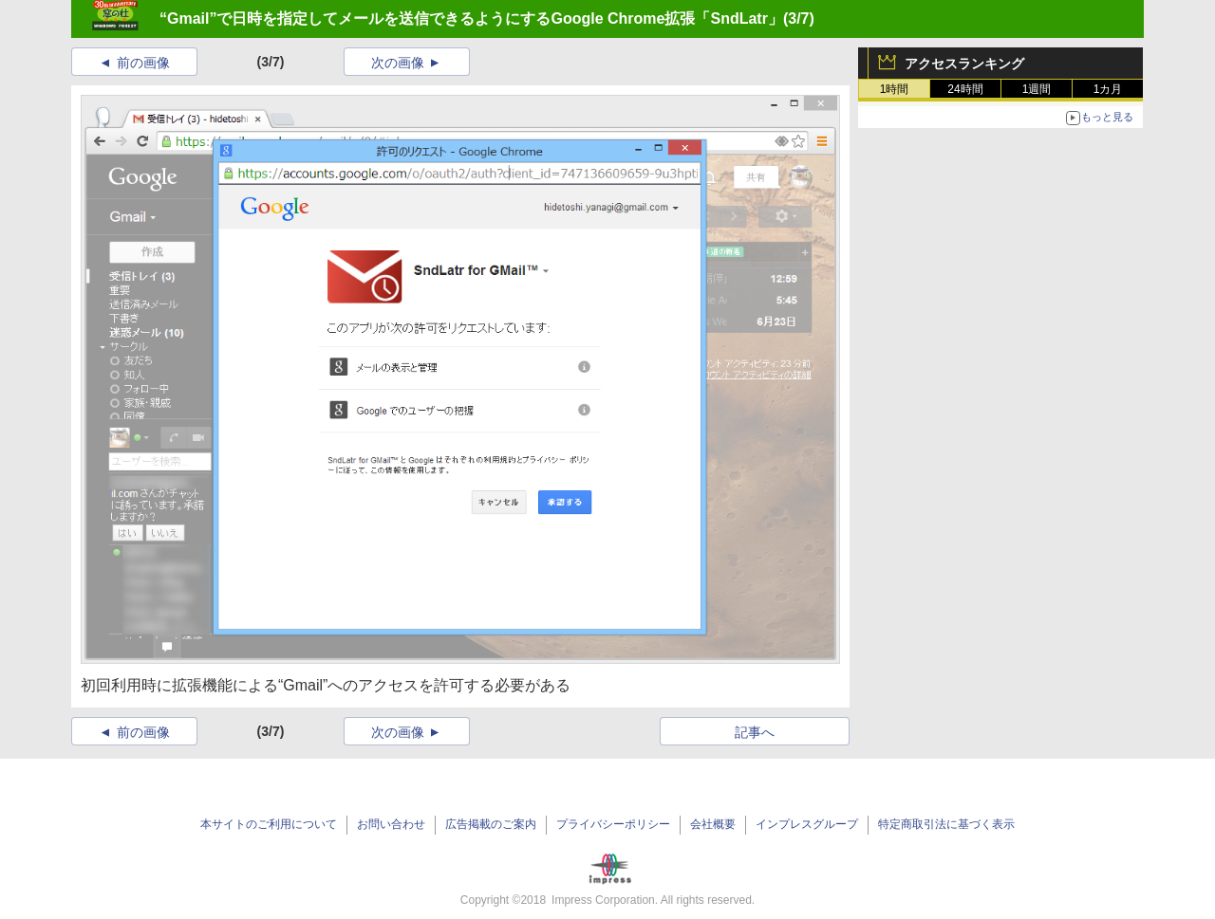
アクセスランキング (964, 63)
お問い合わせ (391, 824)
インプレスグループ (807, 824)
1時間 (894, 89)
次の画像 (397, 62)
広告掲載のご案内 (490, 824)
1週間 (1037, 89)
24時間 (964, 89)
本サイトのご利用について (268, 824)
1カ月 (1108, 89)
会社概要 (713, 824)
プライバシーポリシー (613, 824)
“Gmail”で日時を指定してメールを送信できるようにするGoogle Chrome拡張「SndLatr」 (471, 18)
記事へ (755, 732)
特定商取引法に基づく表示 (946, 824)
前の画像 (143, 62)
